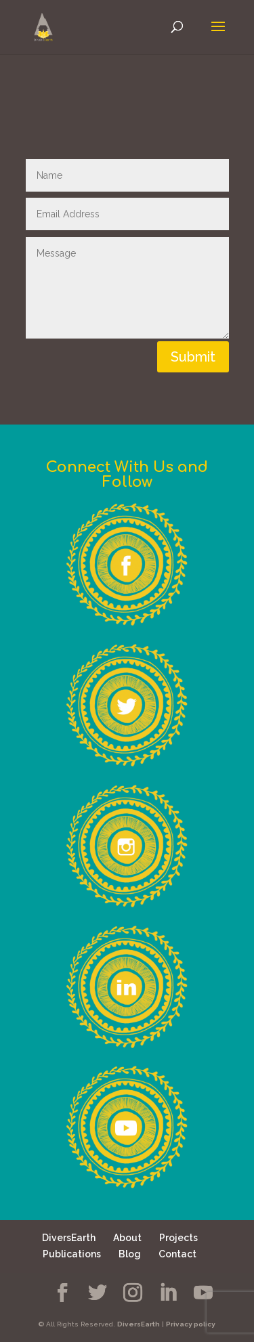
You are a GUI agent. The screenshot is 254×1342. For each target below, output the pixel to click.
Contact (177, 1254)
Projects (178, 1237)
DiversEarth (69, 1237)
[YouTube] (203, 1293)
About (127, 1237)
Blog (130, 1254)
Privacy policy (190, 1324)
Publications (72, 1254)
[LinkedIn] (167, 1293)
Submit (193, 357)
